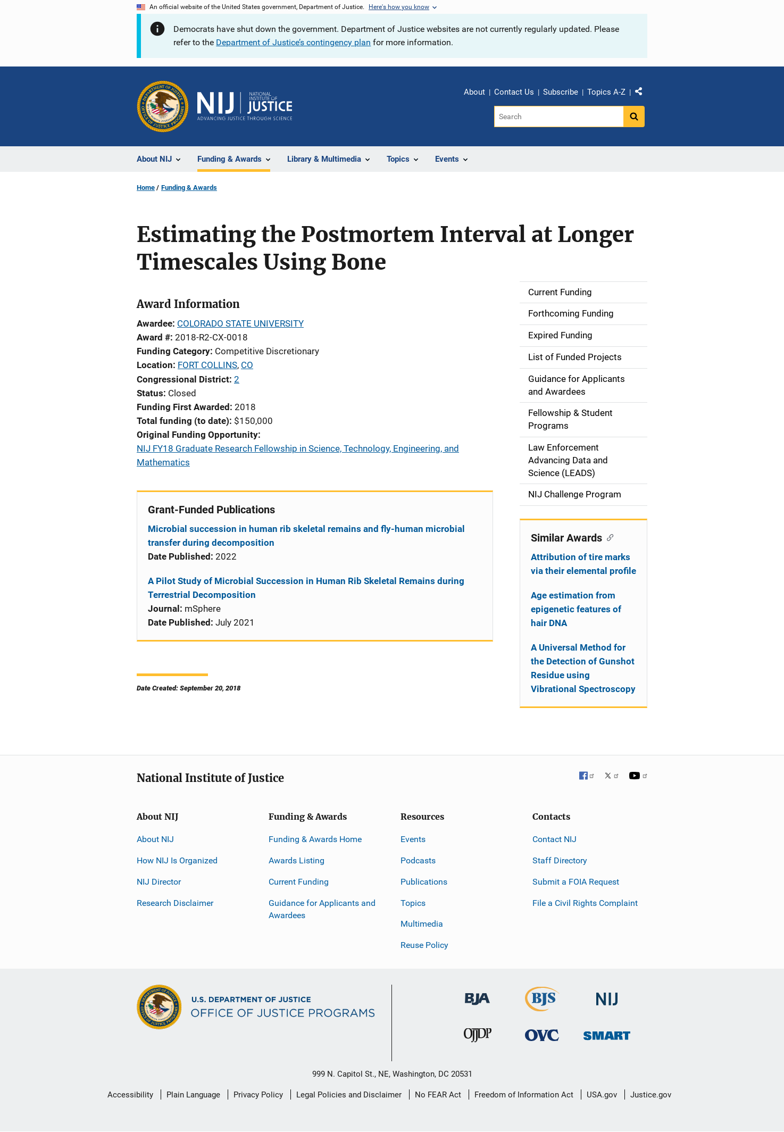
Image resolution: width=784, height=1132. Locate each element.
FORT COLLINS (207, 365)
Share (642, 93)
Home (146, 188)
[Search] (558, 116)
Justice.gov (650, 1095)
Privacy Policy (258, 1095)
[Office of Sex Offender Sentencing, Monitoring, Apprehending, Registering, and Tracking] (606, 1033)
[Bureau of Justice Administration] (477, 994)
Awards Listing (296, 860)
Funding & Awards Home (315, 839)
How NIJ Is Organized (177, 860)
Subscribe (560, 92)
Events (413, 839)
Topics (413, 903)
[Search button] (634, 116)
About (474, 92)
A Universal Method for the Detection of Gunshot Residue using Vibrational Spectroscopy (583, 668)
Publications (424, 882)
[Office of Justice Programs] (163, 106)
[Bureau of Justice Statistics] (542, 1007)
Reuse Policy (424, 945)
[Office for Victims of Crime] (542, 1035)
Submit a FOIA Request (575, 882)
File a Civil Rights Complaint (585, 903)
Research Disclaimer (175, 903)
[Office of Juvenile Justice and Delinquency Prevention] (477, 1038)
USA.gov (602, 1095)
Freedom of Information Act (523, 1095)
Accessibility (130, 1095)
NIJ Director (159, 882)
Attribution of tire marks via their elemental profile (583, 564)
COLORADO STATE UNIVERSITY (240, 323)
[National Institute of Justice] (607, 994)
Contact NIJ (554, 839)
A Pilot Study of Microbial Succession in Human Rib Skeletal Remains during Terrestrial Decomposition (306, 588)
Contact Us (514, 92)
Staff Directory (559, 860)
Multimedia (422, 924)
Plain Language (193, 1095)
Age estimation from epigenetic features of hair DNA (576, 609)
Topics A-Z (606, 92)
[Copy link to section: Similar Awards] (607, 536)
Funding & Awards (189, 188)
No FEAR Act (438, 1095)
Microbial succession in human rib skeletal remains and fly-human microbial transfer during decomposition (306, 535)
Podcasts (418, 860)
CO (247, 365)
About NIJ (155, 839)
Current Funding (299, 882)
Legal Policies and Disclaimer (349, 1095)
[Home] (244, 106)
